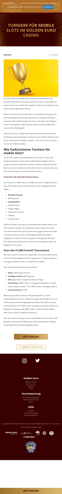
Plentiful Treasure (15, 195)
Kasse (31, 402)
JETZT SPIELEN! (31, 490)
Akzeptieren (48, 7)
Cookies (17, 3)
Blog (31, 388)
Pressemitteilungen (31, 413)
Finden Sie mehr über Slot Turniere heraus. (21, 177)
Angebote (31, 386)
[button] (31, 347)
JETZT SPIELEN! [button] (31, 336)
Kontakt (31, 411)
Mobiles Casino (31, 382)
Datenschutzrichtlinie (31, 399)
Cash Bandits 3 (14, 202)
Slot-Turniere (31, 384)
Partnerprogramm (31, 415)
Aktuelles (7, 55)
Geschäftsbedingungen (31, 397)
